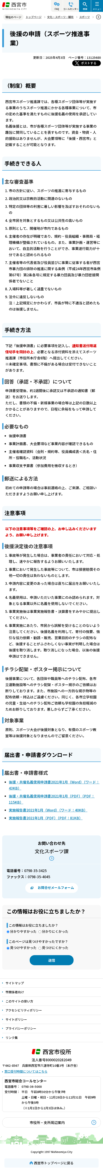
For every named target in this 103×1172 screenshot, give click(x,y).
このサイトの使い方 (19, 1001)
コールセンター (71, 9)
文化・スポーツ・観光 (60, 17)
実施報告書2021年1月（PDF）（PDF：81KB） (46, 818)
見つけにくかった (55, 947)
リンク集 (11, 1037)
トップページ (34, 17)
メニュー (97, 9)
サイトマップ (14, 983)
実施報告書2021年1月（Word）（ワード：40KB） (48, 810)
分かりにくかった (55, 931)
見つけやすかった (23, 947)
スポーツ (84, 17)
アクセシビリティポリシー (23, 1010)
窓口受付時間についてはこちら (25, 1071)
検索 (85, 9)
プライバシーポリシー (20, 1028)
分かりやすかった (23, 931)
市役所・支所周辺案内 (47, 1122)
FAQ (57, 9)
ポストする (88, 63)
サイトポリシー (16, 1019)
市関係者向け (14, 992)
